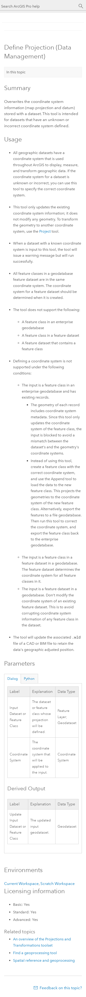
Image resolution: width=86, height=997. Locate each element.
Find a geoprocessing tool (35, 953)
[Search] (81, 6)
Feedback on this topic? (61, 988)
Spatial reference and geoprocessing (44, 960)
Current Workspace (21, 883)
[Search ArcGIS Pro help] (38, 6)
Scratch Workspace (57, 883)
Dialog (12, 679)
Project (45, 231)
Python (29, 679)
